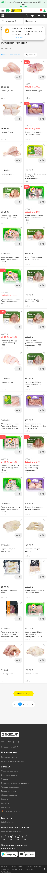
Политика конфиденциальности (15, 783)
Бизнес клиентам (8, 791)
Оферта (4, 779)
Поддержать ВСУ (9, 747)
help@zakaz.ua (7, 822)
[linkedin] (17, 837)
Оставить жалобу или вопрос (14, 761)
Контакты (5, 803)
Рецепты (5, 799)
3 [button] (27, 704)
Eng (17, 742)
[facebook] (3, 837)
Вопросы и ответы (9, 757)
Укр (2, 742)
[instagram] (10, 837)
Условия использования (11, 787)
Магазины (5, 807)
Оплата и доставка (9, 771)
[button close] (44, 2)
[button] (39, 16)
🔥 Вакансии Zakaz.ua (10, 811)
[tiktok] (24, 837)
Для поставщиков (9, 795)
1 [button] (20, 704)
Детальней (24, 6)
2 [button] (23, 704)
